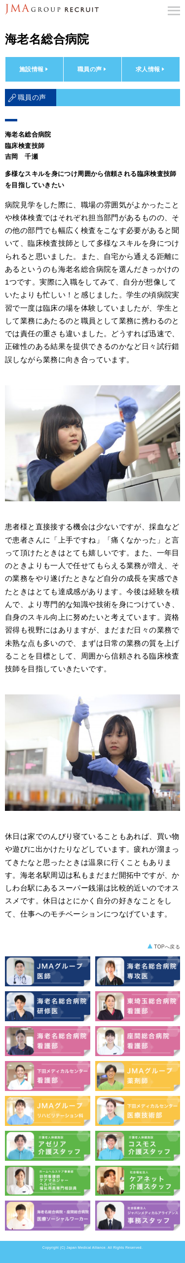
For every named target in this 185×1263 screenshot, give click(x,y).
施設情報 (34, 69)
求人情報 (151, 69)
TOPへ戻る (167, 946)
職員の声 (92, 69)
